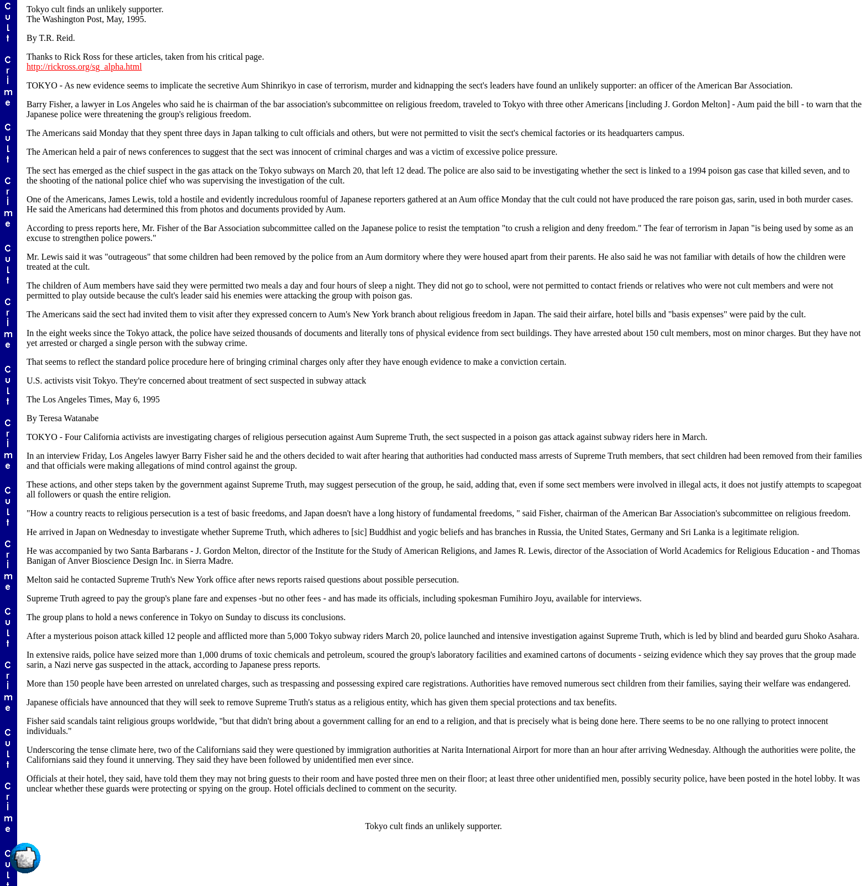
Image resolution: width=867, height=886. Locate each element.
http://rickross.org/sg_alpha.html (84, 66)
